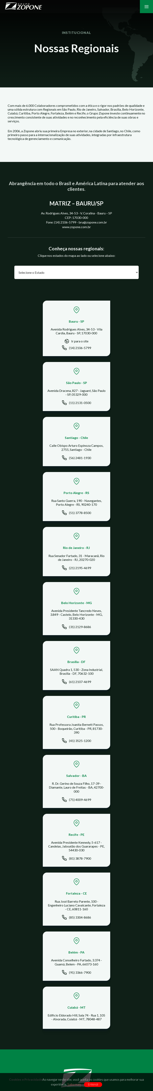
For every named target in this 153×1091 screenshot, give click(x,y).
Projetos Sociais (76, 811)
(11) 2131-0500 (111, 345)
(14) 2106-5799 (41, 348)
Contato (76, 916)
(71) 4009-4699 (41, 580)
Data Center (76, 837)
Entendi (93, 1084)
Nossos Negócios (76, 794)
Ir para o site (41, 342)
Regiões (76, 805)
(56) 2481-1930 (41, 403)
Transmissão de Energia (76, 864)
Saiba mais (74, 1084)
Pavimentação (76, 859)
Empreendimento (76, 870)
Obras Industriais (76, 842)
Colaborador (76, 938)
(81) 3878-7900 (111, 580)
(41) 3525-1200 (111, 521)
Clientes (76, 800)
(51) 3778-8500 (111, 403)
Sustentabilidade (76, 932)
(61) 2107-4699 (41, 519)
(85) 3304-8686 (41, 638)
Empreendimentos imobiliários (76, 853)
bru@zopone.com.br (79, 1002)
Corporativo (76, 943)
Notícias (76, 890)
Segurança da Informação (76, 948)
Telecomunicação (76, 831)
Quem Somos (76, 789)
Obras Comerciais (76, 848)
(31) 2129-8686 (111, 462)
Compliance (76, 927)
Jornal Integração (76, 895)
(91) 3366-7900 (111, 637)
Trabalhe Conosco (76, 921)
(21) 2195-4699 (41, 460)
